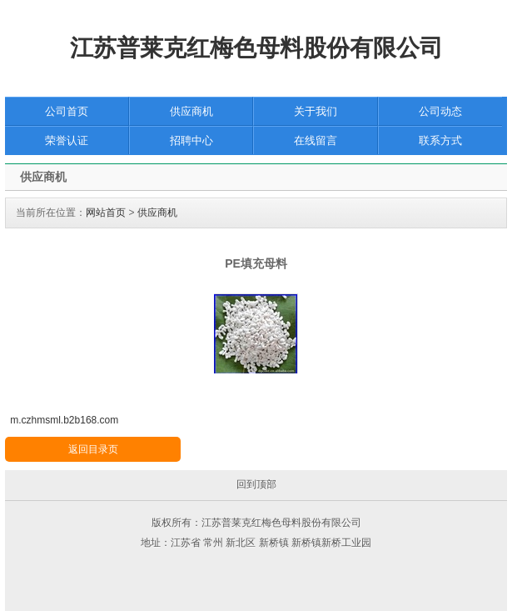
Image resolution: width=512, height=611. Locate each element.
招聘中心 (191, 140)
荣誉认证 (66, 140)
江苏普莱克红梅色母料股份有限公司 (256, 48)
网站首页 (106, 212)
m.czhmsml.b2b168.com (64, 420)
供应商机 (191, 111)
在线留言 (315, 140)
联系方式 (440, 140)
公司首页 (66, 111)
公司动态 (440, 111)
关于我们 (315, 111)
